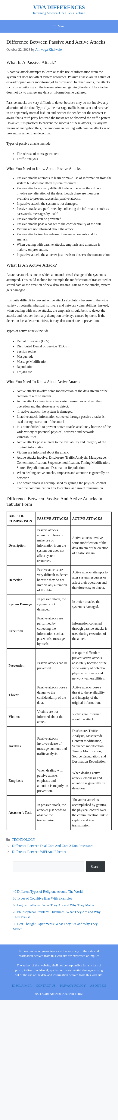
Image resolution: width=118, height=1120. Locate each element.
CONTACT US (46, 985)
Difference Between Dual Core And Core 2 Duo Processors (52, 846)
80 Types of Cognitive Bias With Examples (42, 898)
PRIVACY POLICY (73, 985)
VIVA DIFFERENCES (59, 7)
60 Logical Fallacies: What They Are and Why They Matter (53, 905)
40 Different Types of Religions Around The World (48, 891)
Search (95, 866)
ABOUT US (98, 985)
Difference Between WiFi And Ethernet (39, 852)
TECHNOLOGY (23, 839)
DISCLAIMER (22, 985)
